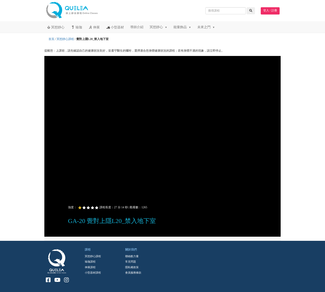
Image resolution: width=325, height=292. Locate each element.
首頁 (51, 39)
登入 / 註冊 (270, 10)
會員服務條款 (133, 272)
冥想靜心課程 (65, 39)
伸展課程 (90, 267)
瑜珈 (76, 27)
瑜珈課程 (90, 261)
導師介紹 (136, 27)
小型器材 (115, 27)
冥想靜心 (55, 27)
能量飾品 (182, 27)
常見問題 (130, 261)
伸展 (94, 27)
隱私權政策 (132, 267)
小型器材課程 (93, 272)
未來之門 (206, 27)
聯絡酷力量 (132, 256)
